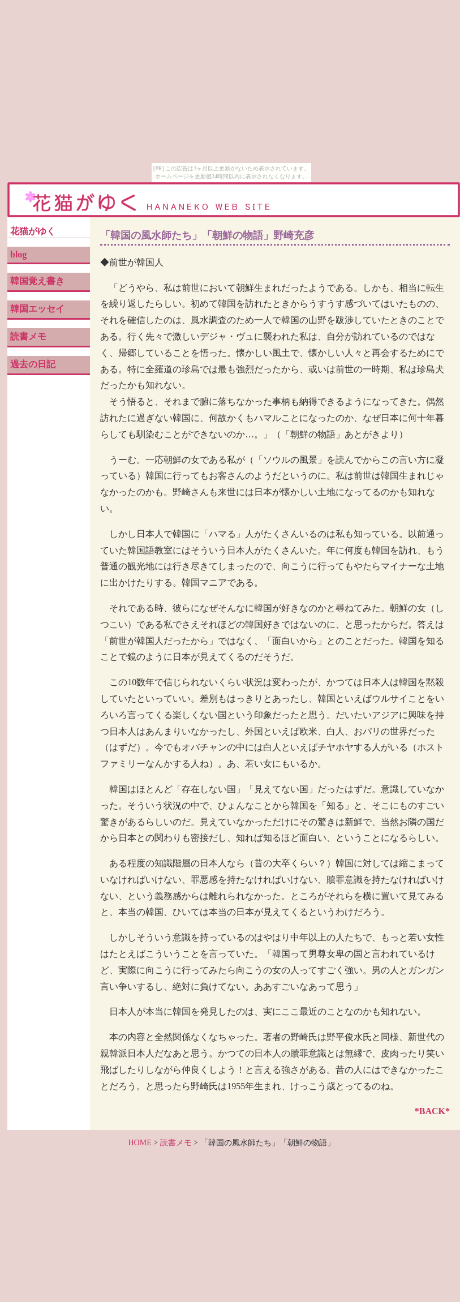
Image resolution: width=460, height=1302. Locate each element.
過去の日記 (32, 364)
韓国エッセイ (37, 308)
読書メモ (28, 336)
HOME (139, 1142)
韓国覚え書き (37, 281)
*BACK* (432, 1111)
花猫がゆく (32, 231)
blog (18, 254)
